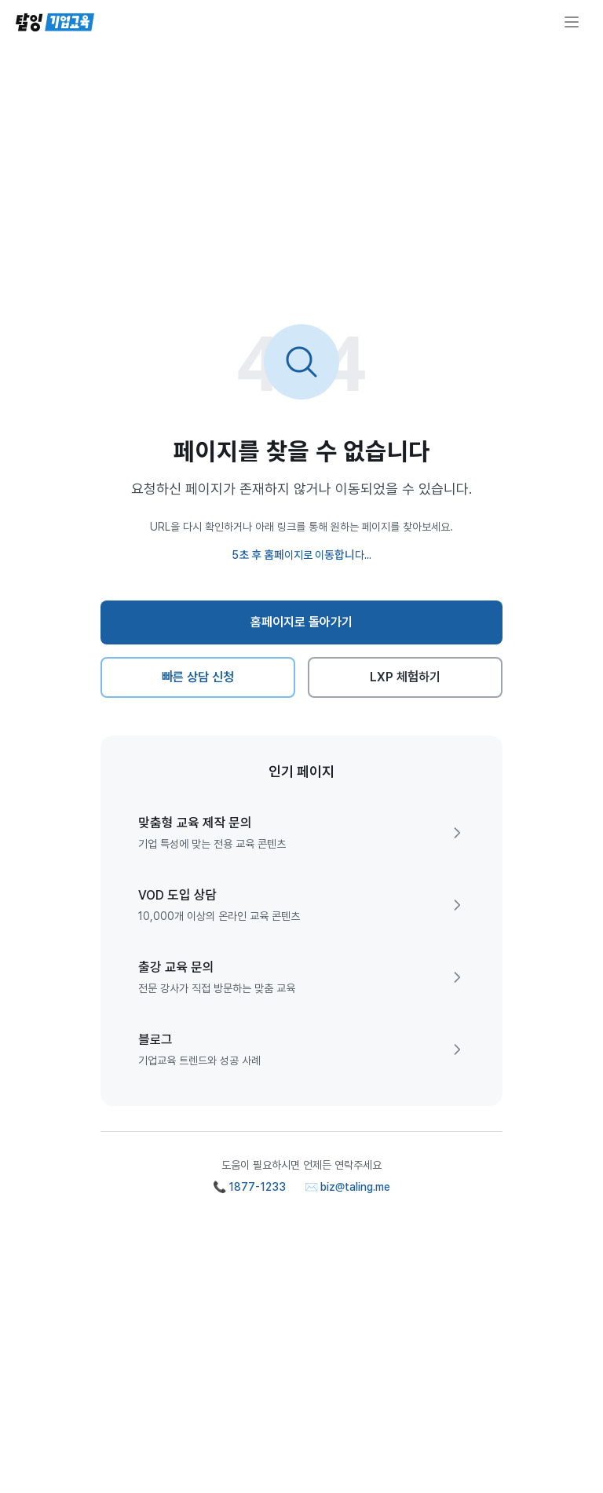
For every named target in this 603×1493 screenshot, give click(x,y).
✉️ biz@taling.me (348, 1187)
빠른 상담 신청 (198, 677)
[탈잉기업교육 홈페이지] (55, 22)
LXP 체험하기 (405, 677)
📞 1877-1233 (249, 1187)
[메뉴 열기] (571, 22)
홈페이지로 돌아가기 (301, 622)
